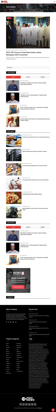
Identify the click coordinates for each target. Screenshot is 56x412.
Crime (7, 355)
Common (43, 77)
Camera (7, 353)
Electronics (8, 357)
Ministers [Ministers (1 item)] (44, 363)
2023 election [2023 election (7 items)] (32, 344)
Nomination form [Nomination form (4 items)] (44, 371)
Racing (18, 365)
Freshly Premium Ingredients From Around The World (34, 165)
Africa (7, 345)
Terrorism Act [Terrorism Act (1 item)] (32, 384)
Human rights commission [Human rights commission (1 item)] (42, 349)
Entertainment (19, 357)
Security (8, 369)
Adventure (19, 343)
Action (7, 343)
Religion (7, 367)
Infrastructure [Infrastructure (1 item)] (40, 352)
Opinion (18, 363)
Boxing (7, 351)
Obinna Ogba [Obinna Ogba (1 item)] (40, 373)
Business (18, 351)
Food (18, 359)
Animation (19, 347)
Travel (7, 371)
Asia (17, 349)
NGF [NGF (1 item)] (30, 371)
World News (8, 373)
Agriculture (19, 345)
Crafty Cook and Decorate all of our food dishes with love (35, 137)
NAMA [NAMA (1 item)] (44, 365)
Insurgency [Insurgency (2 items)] (32, 355)
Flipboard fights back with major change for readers (34, 151)
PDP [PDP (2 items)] (30, 376)
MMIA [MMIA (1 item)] (31, 365)
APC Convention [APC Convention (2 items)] (43, 344)
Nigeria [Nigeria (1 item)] (37, 371)
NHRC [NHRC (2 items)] (34, 371)
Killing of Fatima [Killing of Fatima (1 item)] (40, 360)
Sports (18, 369)
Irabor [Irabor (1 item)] (31, 357)
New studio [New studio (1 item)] (44, 368)
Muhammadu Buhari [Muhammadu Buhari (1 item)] (37, 365)
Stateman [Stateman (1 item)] (37, 381)
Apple (7, 349)
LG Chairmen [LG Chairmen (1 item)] (38, 363)
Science (18, 367)
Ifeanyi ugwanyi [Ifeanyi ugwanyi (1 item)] (33, 352)
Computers (19, 353)
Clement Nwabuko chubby (12, 50)
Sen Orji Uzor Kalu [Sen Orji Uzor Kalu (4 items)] (45, 376)
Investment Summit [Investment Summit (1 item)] (39, 355)
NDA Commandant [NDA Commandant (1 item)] (37, 368)
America (8, 347)
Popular (28, 77)
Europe (7, 359)
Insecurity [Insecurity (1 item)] (46, 352)
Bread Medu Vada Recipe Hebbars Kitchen (32, 194)
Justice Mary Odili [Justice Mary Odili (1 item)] (41, 357)
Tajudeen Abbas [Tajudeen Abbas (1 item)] (44, 381)
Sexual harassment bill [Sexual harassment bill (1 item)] (34, 379)
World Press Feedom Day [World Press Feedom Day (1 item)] (34, 387)
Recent (13, 77)
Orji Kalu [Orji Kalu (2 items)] (46, 373)
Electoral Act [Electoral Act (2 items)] (40, 347)
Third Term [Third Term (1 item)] (39, 384)
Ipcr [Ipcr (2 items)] (45, 355)
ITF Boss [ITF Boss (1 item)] (35, 357)
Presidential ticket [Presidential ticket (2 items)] (36, 376)
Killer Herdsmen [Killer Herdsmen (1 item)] (33, 360)
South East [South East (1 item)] (32, 381)
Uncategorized (20, 371)
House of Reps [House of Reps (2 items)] (32, 349)
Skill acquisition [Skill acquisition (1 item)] (43, 379)
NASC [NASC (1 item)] (31, 368)
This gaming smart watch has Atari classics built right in (35, 179)
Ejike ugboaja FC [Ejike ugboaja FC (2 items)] (33, 347)
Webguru (40, 408)
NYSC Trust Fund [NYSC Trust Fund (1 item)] (33, 373)
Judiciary (8, 363)
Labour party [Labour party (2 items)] (32, 363)
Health (7, 361)
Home (8, 9)
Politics (7, 365)
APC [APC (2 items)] (37, 344)
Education (19, 355)
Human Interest (20, 361)
